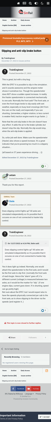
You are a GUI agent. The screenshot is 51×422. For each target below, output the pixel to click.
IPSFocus (19, 394)
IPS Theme (9, 394)
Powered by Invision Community (25, 399)
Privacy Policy (41, 394)
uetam (12, 175)
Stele (33, 243)
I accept (45, 417)
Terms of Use (5, 418)
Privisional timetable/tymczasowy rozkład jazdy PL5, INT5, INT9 (24, 40)
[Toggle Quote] (6, 243)
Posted (20, 73)
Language (29, 394)
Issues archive (24, 61)
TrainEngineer (9, 58)
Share (12, 337)
